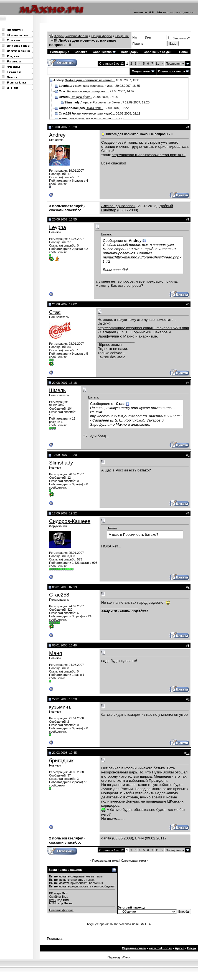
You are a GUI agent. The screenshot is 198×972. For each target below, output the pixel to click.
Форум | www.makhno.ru (71, 36)
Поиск (183, 52)
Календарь (129, 52)
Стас (55, 312)
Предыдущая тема (105, 860)
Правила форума (61, 910)
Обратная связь (134, 948)
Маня (55, 653)
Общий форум (102, 36)
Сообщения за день (158, 52)
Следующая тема (133, 860)
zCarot (125, 957)
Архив (179, 948)
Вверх (191, 948)
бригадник (61, 760)
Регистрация (59, 52)
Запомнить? (179, 38)
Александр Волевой (118, 206)
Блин (139, 838)
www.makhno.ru (160, 948)
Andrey (57, 135)
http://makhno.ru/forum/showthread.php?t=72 (149, 155)
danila (106, 838)
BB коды (55, 893)
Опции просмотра (171, 71)
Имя (135, 37)
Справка (81, 52)
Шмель (57, 390)
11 (157, 63)
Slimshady (61, 463)
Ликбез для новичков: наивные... (90, 80)
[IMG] (53, 900)
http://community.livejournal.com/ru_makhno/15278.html (143, 328)
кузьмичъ (60, 707)
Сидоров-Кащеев (69, 521)
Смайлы (55, 896)
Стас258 (59, 595)
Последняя (175, 63)
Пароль (138, 43)
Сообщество (104, 52)
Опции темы (141, 71)
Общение (122, 36)
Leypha (57, 227)
